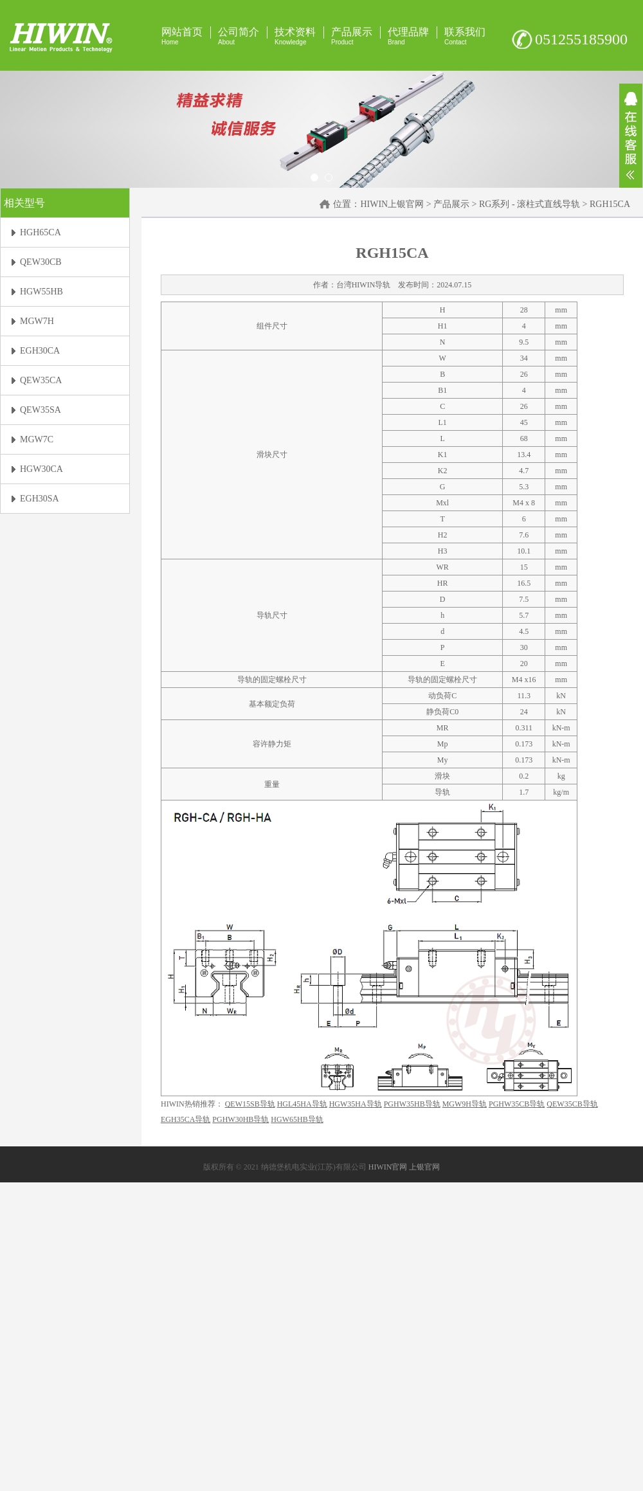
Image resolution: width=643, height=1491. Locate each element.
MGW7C (36, 439)
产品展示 (451, 204)
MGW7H (37, 321)
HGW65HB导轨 (297, 1119)
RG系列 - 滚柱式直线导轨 (529, 204)
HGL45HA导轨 (302, 1103)
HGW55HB (41, 291)
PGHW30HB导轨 (240, 1119)
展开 (630, 136)
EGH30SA (39, 498)
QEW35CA (41, 380)
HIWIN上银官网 (392, 204)
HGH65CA (40, 232)
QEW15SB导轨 (250, 1103)
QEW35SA (40, 410)
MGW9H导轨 (464, 1103)
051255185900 (581, 39)
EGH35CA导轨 (185, 1119)
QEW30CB (41, 262)
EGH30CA (40, 351)
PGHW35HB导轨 (412, 1103)
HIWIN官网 (388, 1166)
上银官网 (424, 1166)
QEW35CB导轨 (572, 1103)
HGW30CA (41, 469)
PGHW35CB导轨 (517, 1103)
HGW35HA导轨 (355, 1103)
